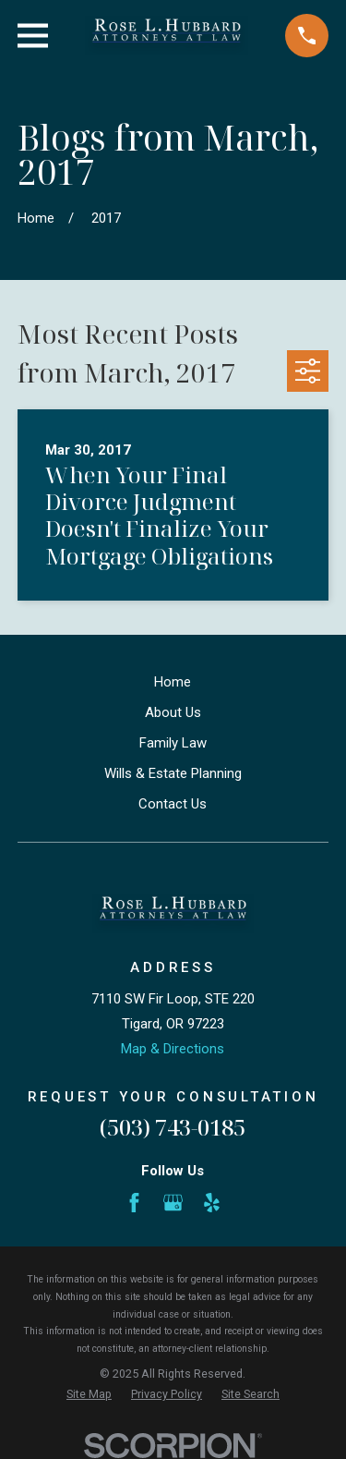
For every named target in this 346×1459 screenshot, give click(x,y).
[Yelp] (211, 1202)
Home (172, 682)
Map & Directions (172, 1048)
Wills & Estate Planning (173, 773)
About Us (173, 712)
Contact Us (172, 804)
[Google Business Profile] (173, 1202)
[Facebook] (134, 1202)
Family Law (173, 743)
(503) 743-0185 (172, 1127)
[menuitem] (89, 1394)
